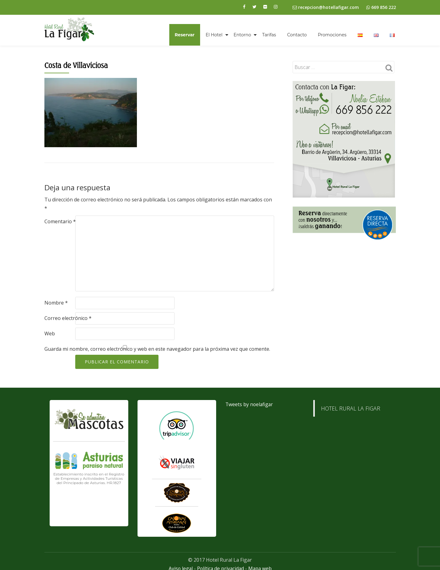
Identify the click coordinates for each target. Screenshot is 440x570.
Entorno (242, 35)
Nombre (56, 302)
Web (49, 333)
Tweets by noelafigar (249, 404)
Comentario (60, 221)
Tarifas (269, 35)
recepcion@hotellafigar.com (326, 7)
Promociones (332, 35)
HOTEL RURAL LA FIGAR (350, 408)
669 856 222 (383, 7)
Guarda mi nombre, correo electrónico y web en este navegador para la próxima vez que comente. (157, 349)
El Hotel (214, 35)
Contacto (297, 35)
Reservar (185, 35)
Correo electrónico (68, 318)
